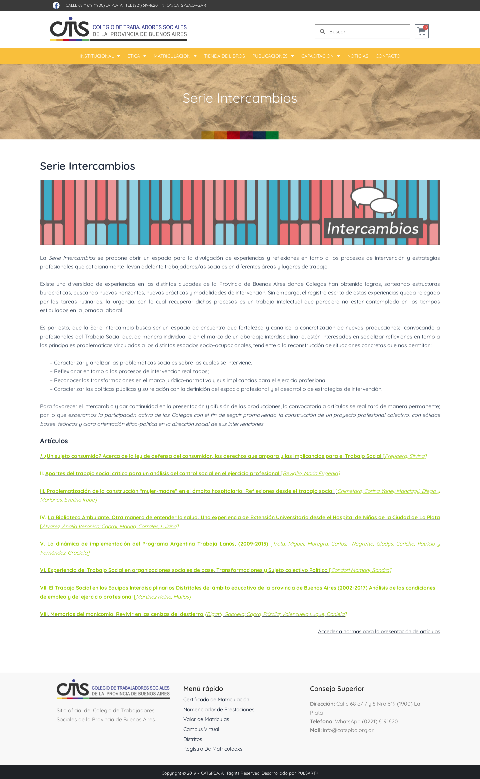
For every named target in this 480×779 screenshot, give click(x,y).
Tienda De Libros (224, 56)
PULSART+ (307, 771)
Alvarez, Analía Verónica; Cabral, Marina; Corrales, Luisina (127, 525)
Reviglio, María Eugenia (314, 473)
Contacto (388, 56)
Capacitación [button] (320, 56)
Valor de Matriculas (207, 717)
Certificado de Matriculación (217, 697)
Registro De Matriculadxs (214, 747)
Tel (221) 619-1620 (141, 5)
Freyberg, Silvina (408, 456)
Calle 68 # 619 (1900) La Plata (94, 5)
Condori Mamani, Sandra (365, 569)
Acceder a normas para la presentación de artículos (376, 629)
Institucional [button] (100, 56)
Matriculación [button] (175, 56)
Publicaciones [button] (273, 56)
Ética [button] (136, 56)
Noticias (357, 56)
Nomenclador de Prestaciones (220, 707)
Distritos (193, 737)
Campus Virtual (202, 727)
